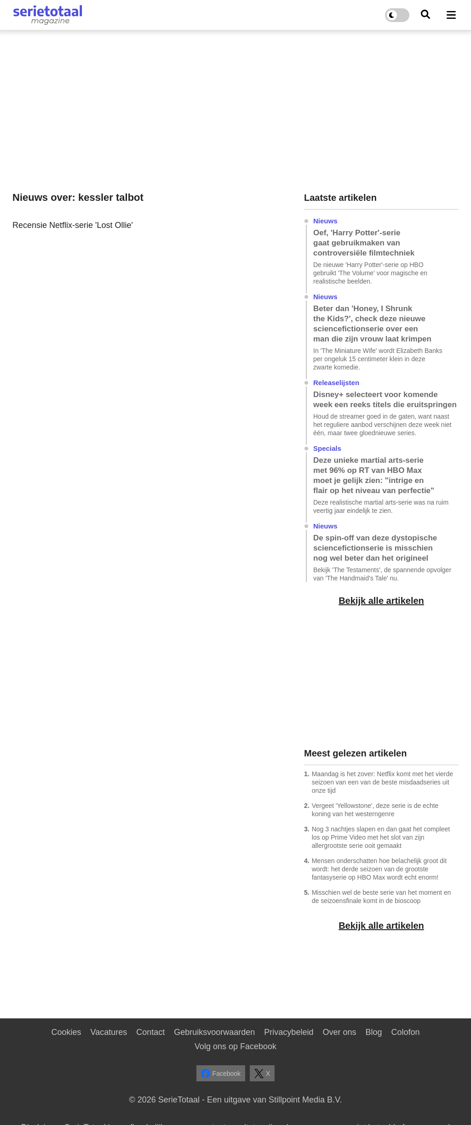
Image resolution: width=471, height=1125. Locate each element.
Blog (373, 1032)
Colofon (405, 1032)
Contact (150, 1032)
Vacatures (109, 1032)
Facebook (221, 1073)
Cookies (66, 1032)
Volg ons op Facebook (235, 1046)
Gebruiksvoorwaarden (214, 1032)
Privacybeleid (288, 1032)
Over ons (339, 1032)
